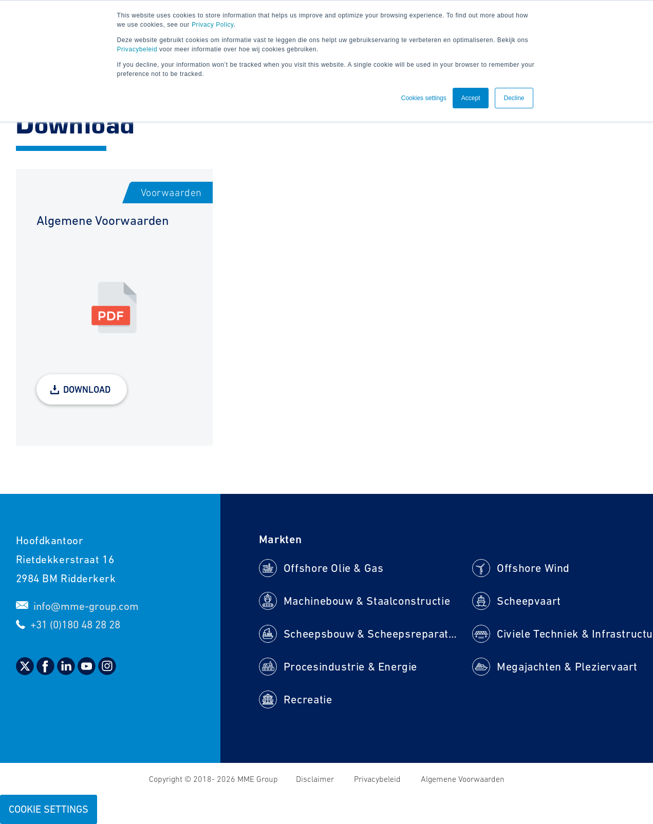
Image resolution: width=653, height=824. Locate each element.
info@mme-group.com (86, 606)
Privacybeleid (137, 49)
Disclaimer (316, 778)
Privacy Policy (213, 24)
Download (86, 389)
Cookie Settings (48, 809)
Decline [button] (513, 98)
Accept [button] (470, 98)
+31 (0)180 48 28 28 (75, 624)
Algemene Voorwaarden (463, 778)
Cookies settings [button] (423, 98)
